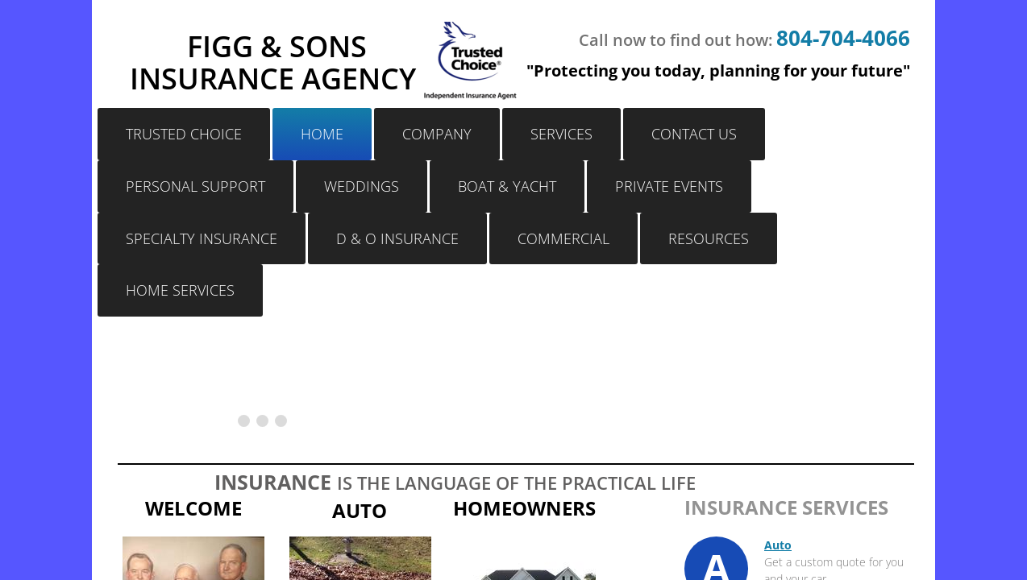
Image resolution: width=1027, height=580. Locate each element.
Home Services (180, 290)
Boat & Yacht (507, 186)
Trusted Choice (184, 133)
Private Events (669, 186)
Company (437, 133)
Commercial (563, 238)
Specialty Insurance (201, 238)
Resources (708, 238)
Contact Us (694, 133)
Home (322, 133)
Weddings (361, 186)
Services (561, 133)
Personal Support (195, 186)
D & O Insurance (397, 238)
